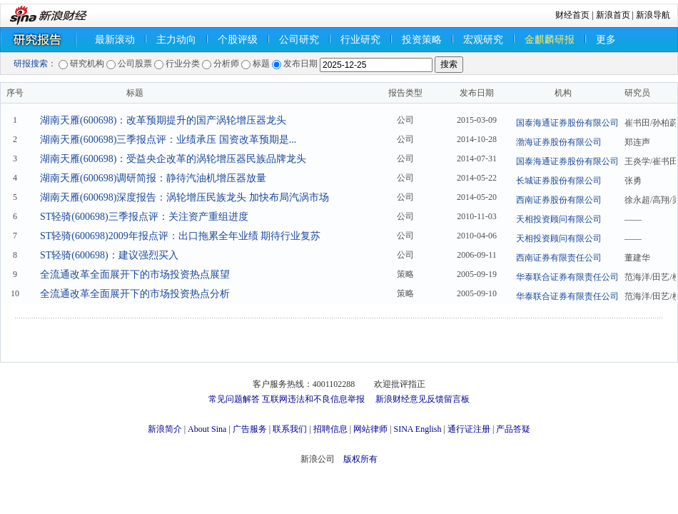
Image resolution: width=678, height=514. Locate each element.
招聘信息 (330, 429)
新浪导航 (653, 15)
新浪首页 (613, 15)
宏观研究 (483, 39)
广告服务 (250, 429)
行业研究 (360, 39)
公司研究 (299, 39)
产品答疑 (513, 429)
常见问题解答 (234, 399)
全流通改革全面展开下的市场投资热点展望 (135, 274)
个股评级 (238, 39)
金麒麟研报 (550, 39)
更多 (606, 39)
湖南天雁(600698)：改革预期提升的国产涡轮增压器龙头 (163, 120)
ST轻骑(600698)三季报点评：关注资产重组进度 (144, 216)
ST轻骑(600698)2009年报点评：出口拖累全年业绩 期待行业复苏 (180, 236)
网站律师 (370, 429)
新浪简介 (165, 429)
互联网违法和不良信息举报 (313, 399)
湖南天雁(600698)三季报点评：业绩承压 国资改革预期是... (168, 139)
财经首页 (572, 15)
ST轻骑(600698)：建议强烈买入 (109, 255)
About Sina (207, 429)
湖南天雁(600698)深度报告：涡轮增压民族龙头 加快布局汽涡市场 (184, 197)
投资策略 (422, 39)
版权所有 (360, 459)
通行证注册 (468, 429)
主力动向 (176, 39)
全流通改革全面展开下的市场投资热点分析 (135, 293)
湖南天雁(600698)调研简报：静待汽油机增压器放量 (153, 178)
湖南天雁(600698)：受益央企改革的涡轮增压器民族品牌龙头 (173, 158)
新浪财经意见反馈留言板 (422, 399)
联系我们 (290, 429)
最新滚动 (115, 39)
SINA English (417, 429)
